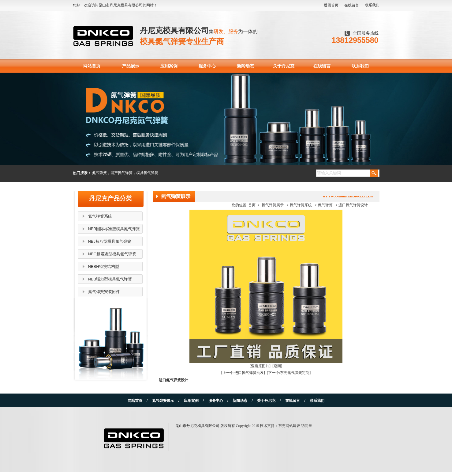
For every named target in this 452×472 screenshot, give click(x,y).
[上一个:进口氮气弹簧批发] (243, 373)
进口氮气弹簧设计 (353, 205)
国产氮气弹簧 (121, 173)
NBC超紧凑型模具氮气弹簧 (112, 254)
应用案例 (168, 66)
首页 (252, 205)
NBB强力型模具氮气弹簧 (110, 279)
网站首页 (91, 66)
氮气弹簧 (99, 173)
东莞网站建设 (289, 426)
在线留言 (351, 5)
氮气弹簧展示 (273, 205)
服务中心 (207, 66)
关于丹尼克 (283, 66)
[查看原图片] (260, 366)
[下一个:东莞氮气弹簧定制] (289, 373)
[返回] (277, 366)
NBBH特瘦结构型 (103, 266)
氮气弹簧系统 (100, 216)
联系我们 (372, 5)
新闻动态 (245, 66)
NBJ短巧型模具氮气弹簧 (110, 241)
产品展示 (130, 66)
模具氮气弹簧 (147, 173)
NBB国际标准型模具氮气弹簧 (114, 228)
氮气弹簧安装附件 (104, 291)
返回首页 (331, 5)
